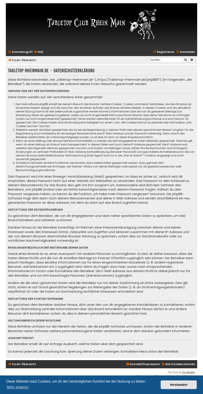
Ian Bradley (188, 372)
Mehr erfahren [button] (18, 387)
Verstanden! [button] (179, 384)
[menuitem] (38, 52)
